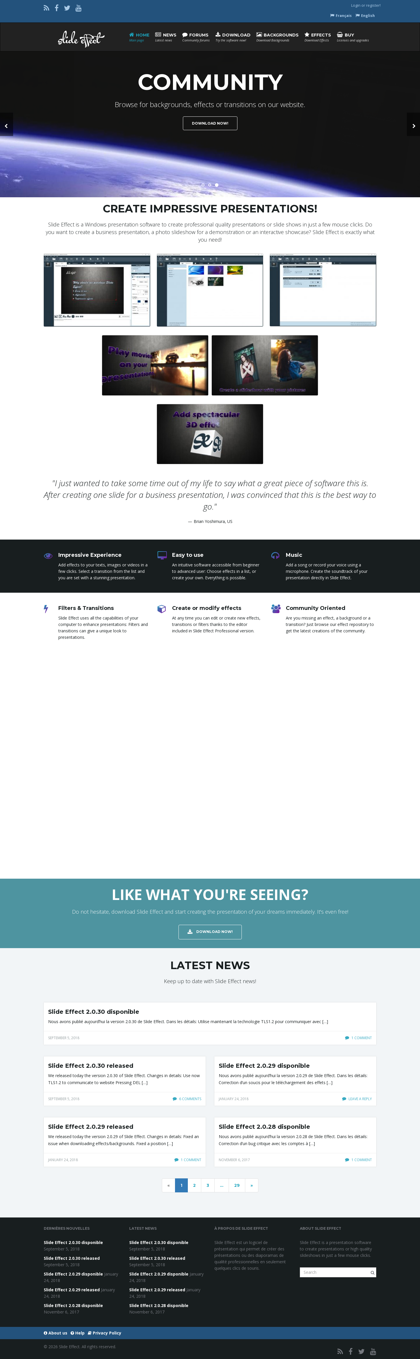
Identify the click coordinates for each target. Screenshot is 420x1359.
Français (341, 15)
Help (78, 1333)
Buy (353, 37)
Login (355, 5)
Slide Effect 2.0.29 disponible (264, 1065)
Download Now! (210, 123)
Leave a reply (357, 1098)
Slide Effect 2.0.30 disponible (93, 1011)
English (365, 15)
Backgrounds (277, 37)
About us (55, 1333)
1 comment (358, 1037)
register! (373, 5)
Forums (196, 37)
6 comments (187, 1098)
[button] (6, 124)
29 (237, 1185)
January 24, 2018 (234, 1098)
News (165, 37)
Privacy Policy (104, 1333)
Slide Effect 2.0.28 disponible (264, 1126)
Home (139, 37)
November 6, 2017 (234, 1159)
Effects (317, 37)
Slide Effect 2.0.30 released (90, 1065)
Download (233, 37)
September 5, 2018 (63, 1037)
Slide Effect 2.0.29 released (90, 1126)
